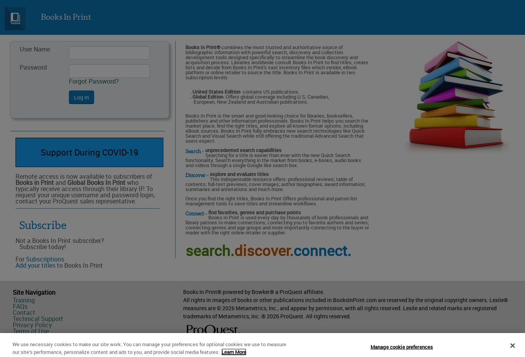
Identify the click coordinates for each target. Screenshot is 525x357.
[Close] (512, 348)
